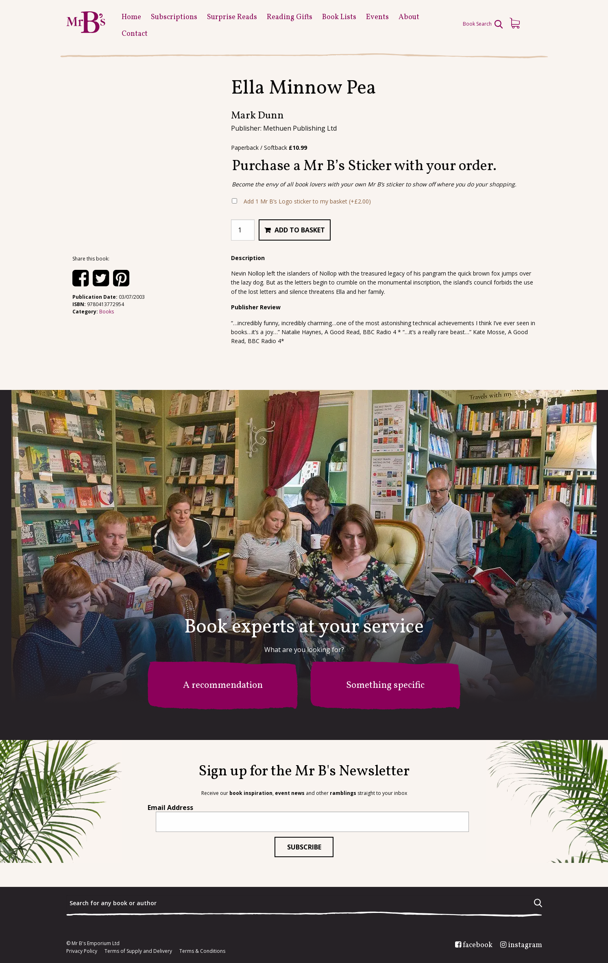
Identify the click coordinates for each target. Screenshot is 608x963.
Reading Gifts (289, 17)
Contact (135, 34)
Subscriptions (174, 17)
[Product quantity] (243, 230)
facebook (478, 945)
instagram (525, 945)
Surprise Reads (232, 17)
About (409, 17)
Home (131, 17)
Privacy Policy (81, 951)
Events (377, 17)
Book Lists (339, 17)
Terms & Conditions (202, 951)
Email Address (170, 807)
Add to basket (300, 229)
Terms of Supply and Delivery (138, 951)
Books (106, 311)
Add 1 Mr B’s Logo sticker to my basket (307, 201)
